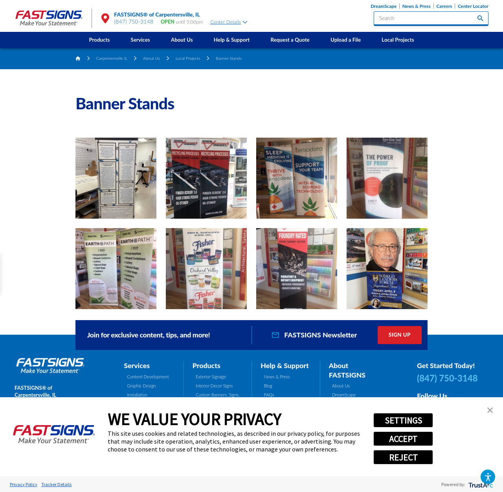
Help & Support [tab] (285, 365)
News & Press (416, 6)
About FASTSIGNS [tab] (347, 370)
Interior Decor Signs (214, 385)
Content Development (148, 376)
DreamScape (384, 6)
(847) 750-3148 (133, 21)
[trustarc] (480, 484)
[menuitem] (99, 40)
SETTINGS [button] (403, 420)
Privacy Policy (23, 484)
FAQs (269, 394)
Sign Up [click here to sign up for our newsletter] (400, 335)
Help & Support (232, 40)
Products (99, 40)
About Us (182, 40)
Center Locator (473, 6)
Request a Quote (290, 40)
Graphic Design (141, 385)
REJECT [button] (403, 457)
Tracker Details (56, 484)
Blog (268, 385)
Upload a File (345, 40)
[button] (488, 477)
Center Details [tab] (228, 22)
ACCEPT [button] (403, 438)
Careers (444, 6)
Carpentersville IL (111, 58)
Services (140, 40)
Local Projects (398, 40)
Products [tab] (206, 365)
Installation (137, 394)
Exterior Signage (211, 376)
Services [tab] (137, 365)
